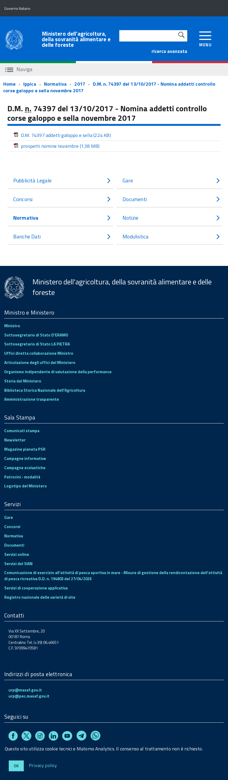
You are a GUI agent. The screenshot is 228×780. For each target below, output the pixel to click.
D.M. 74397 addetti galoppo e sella (62, 135)
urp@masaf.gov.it (25, 690)
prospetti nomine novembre (56, 146)
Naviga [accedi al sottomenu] (19, 69)
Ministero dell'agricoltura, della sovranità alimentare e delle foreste (76, 39)
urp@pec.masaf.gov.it (28, 696)
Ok (16, 766)
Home (9, 83)
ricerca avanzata (169, 51)
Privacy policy (43, 765)
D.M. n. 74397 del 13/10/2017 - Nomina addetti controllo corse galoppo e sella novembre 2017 (109, 87)
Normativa (55, 83)
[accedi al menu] (205, 38)
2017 (79, 83)
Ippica (29, 83)
